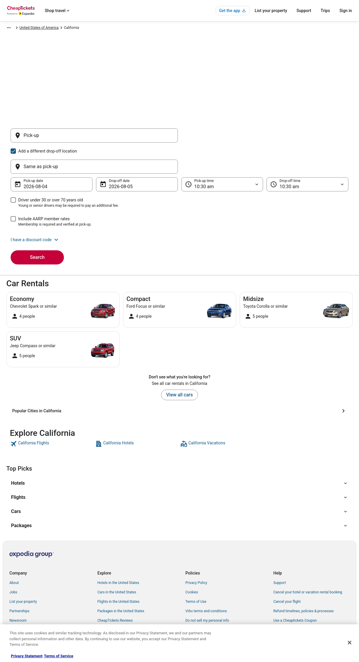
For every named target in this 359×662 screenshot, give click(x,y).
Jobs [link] (13, 564)
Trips (325, 10)
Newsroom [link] (18, 592)
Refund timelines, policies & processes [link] (303, 583)
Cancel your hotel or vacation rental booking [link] (307, 564)
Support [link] (279, 554)
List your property (271, 10)
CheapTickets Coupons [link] (115, 602)
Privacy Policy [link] (196, 554)
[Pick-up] (94, 138)
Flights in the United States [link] (118, 573)
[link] (52, 415)
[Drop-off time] (307, 156)
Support (304, 10)
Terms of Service (58, 656)
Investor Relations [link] (23, 602)
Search (37, 229)
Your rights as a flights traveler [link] (297, 602)
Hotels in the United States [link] (118, 554)
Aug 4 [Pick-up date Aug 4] (30, 158)
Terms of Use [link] (196, 573)
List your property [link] (23, 573)
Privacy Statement (26, 656)
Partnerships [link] (19, 583)
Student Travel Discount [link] (116, 611)
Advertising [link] (18, 611)
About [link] (14, 554)
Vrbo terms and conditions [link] (206, 583)
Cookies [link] (192, 564)
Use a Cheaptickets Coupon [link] (295, 592)
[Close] (349, 642)
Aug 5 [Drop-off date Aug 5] (115, 158)
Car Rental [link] (46, 29)
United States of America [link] (107, 29)
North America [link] (71, 29)
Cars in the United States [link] (116, 564)
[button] (179, 211)
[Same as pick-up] (265, 138)
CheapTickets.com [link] (18, 29)
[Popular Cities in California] (179, 382)
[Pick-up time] (222, 156)
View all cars (179, 366)
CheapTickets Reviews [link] (115, 592)
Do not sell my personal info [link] (207, 592)
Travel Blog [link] (106, 620)
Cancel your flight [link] (287, 573)
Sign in (345, 10)
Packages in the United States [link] (120, 583)
